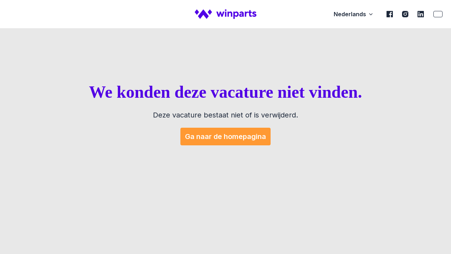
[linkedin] (421, 14)
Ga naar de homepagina (225, 136)
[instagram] (405, 14)
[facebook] (390, 14)
